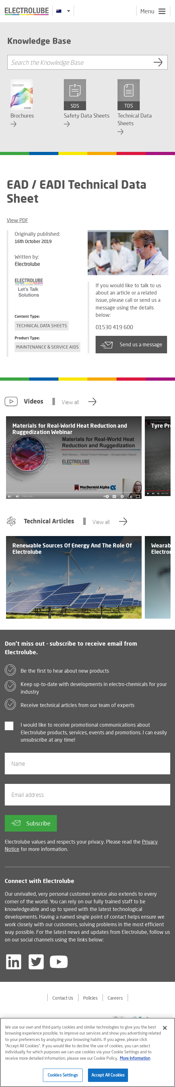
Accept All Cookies (108, 1078)
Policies (90, 998)
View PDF (17, 220)
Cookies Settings (63, 1078)
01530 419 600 (114, 327)
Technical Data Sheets (41, 325)
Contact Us (62, 998)
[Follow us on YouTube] (59, 962)
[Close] (165, 1031)
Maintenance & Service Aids (47, 347)
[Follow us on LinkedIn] (14, 962)
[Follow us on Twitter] (36, 962)
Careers (115, 998)
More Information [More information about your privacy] (135, 1060)
